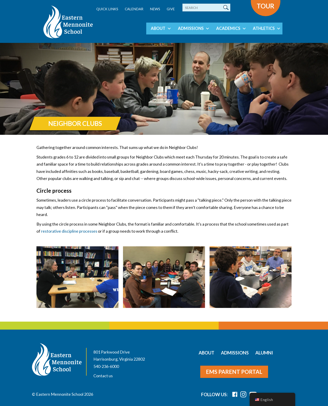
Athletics (264, 28)
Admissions (191, 28)
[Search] (206, 7)
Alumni (264, 352)
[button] (169, 28)
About (158, 28)
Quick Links (107, 9)
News (155, 9)
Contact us (103, 375)
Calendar (134, 9)
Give (171, 9)
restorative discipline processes (69, 231)
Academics (228, 28)
